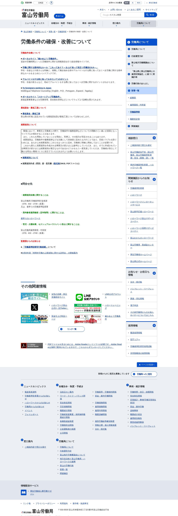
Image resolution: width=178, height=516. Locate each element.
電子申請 (134, 306)
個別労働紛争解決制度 (104, 419)
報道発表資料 (30, 390)
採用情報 (142, 326)
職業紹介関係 (66, 409)
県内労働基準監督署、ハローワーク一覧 (142, 166)
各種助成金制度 (67, 419)
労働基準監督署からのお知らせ (37, 395)
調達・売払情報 (137, 300)
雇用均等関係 (101, 409)
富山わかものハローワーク (142, 239)
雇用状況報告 (136, 416)
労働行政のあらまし (140, 83)
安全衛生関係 (66, 401)
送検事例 (134, 409)
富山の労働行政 (67, 461)
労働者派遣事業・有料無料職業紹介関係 (72, 414)
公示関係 (64, 431)
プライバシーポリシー (45, 499)
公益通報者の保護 (68, 427)
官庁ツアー (135, 341)
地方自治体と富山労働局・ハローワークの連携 (72, 456)
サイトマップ (151, 10)
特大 (138, 3)
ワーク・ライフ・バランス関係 (72, 395)
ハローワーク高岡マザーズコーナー (142, 230)
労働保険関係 (101, 401)
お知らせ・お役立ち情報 (142, 274)
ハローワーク (136, 196)
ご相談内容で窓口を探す (141, 145)
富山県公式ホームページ (141, 262)
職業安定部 (135, 119)
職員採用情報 (136, 334)
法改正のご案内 (67, 390)
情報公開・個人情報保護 (105, 423)
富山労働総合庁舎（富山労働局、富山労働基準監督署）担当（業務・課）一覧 (142, 155)
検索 (152, 15)
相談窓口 (142, 138)
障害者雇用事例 (137, 420)
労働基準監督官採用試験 (141, 348)
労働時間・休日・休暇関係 (142, 390)
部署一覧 (135, 90)
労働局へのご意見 (144, 374)
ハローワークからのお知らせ (37, 401)
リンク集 (27, 499)
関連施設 (135, 126)
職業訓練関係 (101, 412)
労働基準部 (135, 112)
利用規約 (64, 499)
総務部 (133, 98)
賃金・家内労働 (137, 405)
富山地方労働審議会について (143, 64)
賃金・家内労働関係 (104, 394)
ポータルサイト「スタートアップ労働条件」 (42, 97)
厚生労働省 (153, 3)
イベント (29, 409)
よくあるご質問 (134, 10)
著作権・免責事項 (80, 499)
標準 (126, 3)
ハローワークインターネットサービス (142, 204)
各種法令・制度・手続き (72, 385)
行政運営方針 (137, 56)
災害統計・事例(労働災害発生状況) (143, 399)
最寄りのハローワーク (30, 218)
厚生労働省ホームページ (141, 255)
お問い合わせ (116, 10)
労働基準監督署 (137, 189)
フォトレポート (31, 412)
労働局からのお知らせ (34, 405)
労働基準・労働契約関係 (105, 390)
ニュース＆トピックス (36, 385)
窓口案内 (29, 438)
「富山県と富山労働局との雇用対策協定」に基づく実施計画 (143, 74)
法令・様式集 (136, 283)
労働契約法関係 (67, 423)
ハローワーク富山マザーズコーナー (142, 220)
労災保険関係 (66, 405)
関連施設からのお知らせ (142, 180)
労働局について (140, 42)
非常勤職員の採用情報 (140, 354)
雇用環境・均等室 (138, 105)
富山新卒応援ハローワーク (142, 212)
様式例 (57, 163)
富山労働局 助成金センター (142, 246)
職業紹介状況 (136, 412)
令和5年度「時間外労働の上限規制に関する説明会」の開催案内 (50, 253)
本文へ (103, 10)
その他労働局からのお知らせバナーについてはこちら (142, 314)
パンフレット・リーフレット (142, 291)
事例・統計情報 (138, 385)
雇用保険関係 (101, 405)
